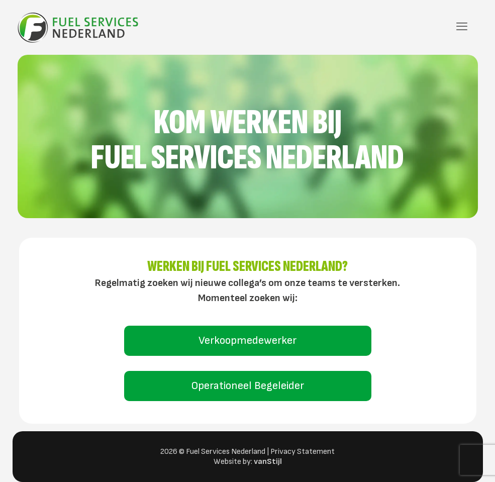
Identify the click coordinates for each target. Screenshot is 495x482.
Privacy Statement (302, 451)
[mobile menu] (461, 27)
